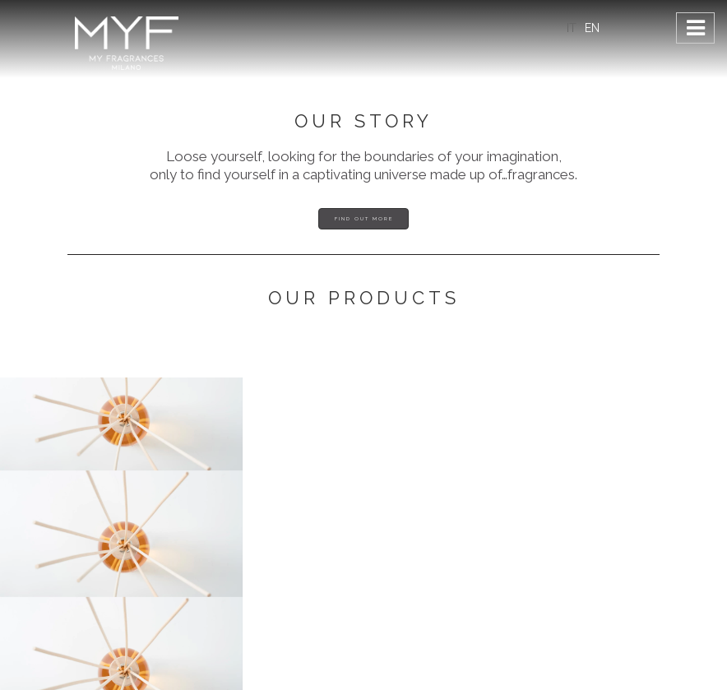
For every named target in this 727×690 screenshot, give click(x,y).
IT (572, 28)
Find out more (364, 218)
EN (592, 28)
